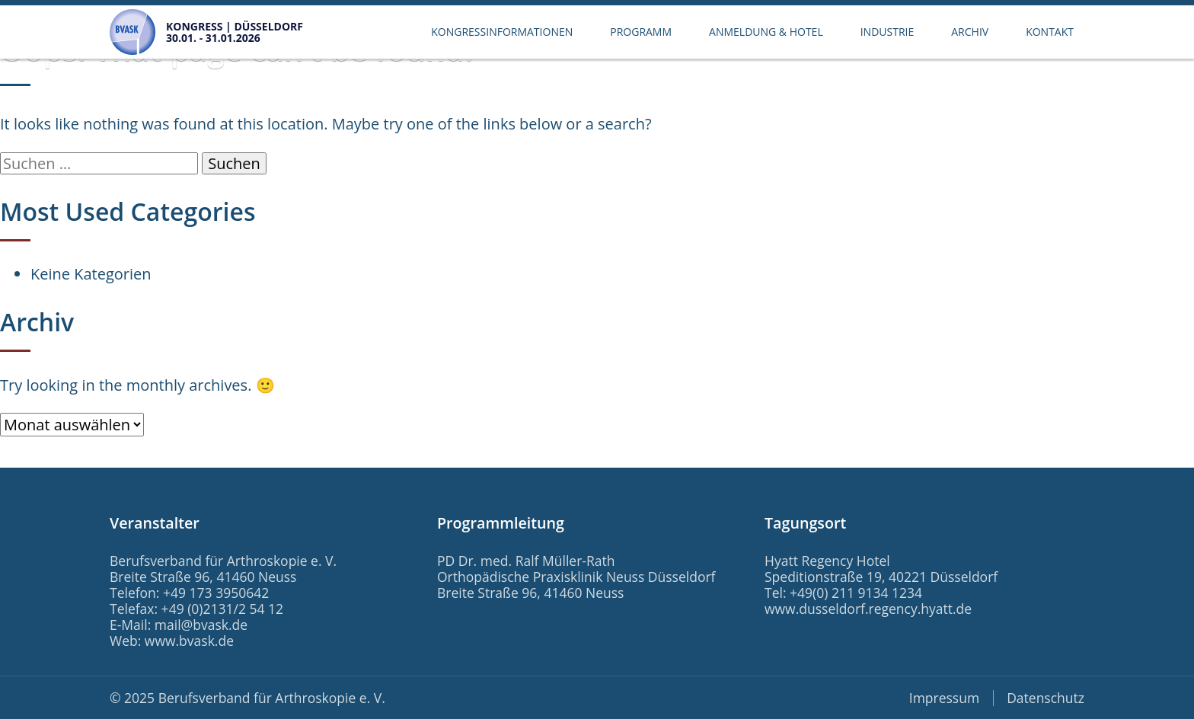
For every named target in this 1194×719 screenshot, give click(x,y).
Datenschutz (1045, 698)
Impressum (944, 698)
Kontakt (1050, 31)
